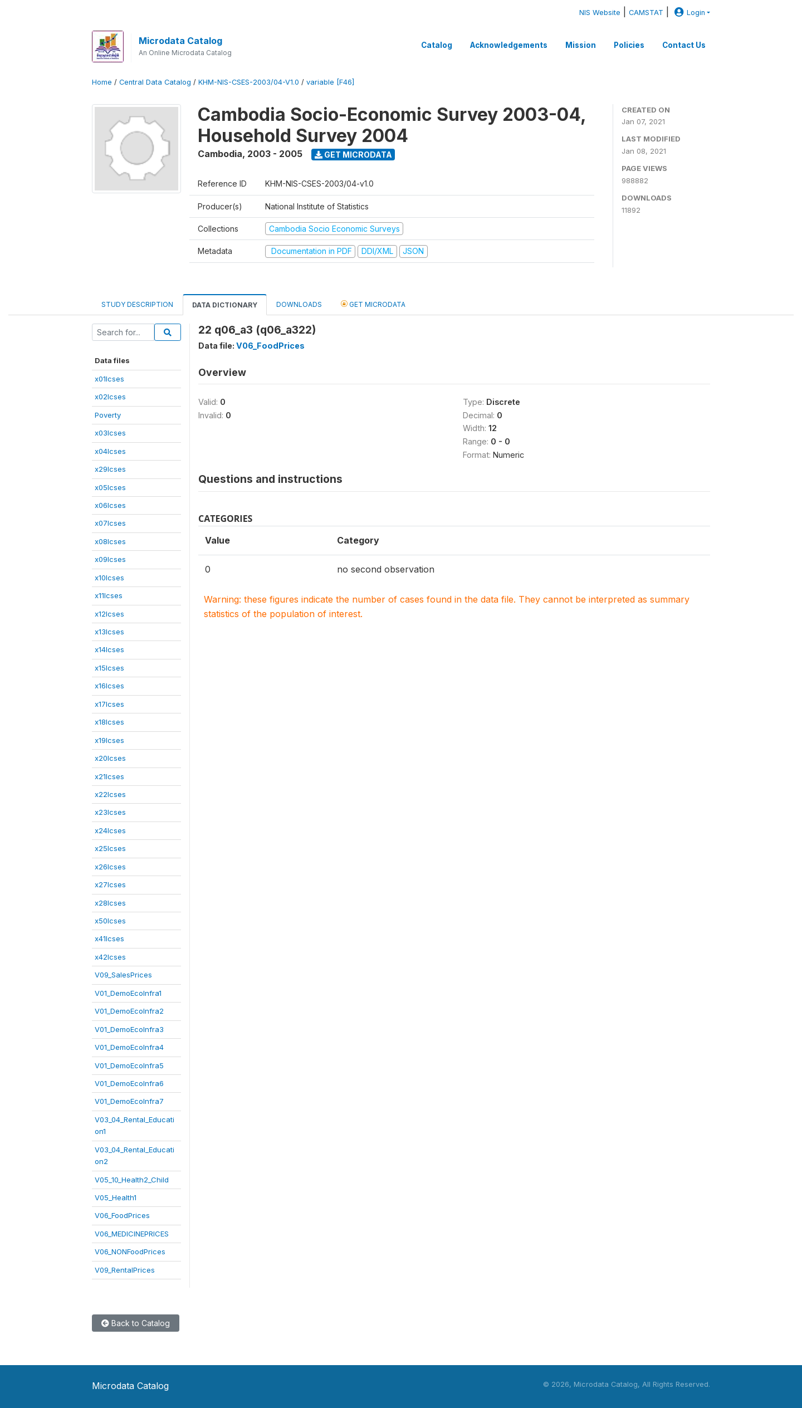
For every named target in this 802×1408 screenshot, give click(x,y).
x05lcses (110, 487)
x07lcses (110, 523)
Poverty (108, 414)
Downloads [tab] (299, 304)
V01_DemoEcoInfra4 (129, 1047)
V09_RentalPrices (125, 1269)
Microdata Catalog (180, 40)
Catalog (436, 45)
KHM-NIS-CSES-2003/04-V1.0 (248, 82)
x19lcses (109, 740)
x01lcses (109, 378)
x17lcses (109, 704)
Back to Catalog (135, 1323)
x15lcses (109, 667)
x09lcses (110, 559)
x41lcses (109, 938)
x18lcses (109, 721)
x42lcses (110, 956)
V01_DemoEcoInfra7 (129, 1101)
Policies (629, 45)
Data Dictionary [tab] (224, 305)
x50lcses (110, 920)
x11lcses (109, 595)
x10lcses (109, 577)
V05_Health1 (115, 1197)
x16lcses (109, 685)
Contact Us (684, 45)
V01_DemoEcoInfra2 (129, 1010)
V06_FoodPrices (122, 1215)
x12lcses (109, 613)
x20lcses (110, 758)
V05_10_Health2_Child (132, 1179)
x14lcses (109, 649)
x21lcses (109, 776)
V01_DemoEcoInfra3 (129, 1029)
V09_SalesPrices (123, 974)
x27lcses (110, 884)
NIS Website (599, 12)
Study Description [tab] (137, 304)
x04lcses (110, 451)
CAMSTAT (646, 12)
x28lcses (110, 902)
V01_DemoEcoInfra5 (129, 1065)
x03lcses (110, 432)
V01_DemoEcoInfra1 (128, 993)
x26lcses (110, 866)
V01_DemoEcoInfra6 (129, 1083)
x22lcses (110, 794)
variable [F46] (330, 82)
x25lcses (110, 848)
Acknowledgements (508, 45)
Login (688, 12)
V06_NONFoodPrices (130, 1251)
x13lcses (109, 631)
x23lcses (110, 812)
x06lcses (110, 505)
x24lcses (110, 830)
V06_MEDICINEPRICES (132, 1233)
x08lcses (110, 541)
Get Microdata (353, 154)
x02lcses (110, 396)
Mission (580, 45)
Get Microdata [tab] (373, 304)
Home (102, 82)
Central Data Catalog (155, 82)
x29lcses (110, 469)
